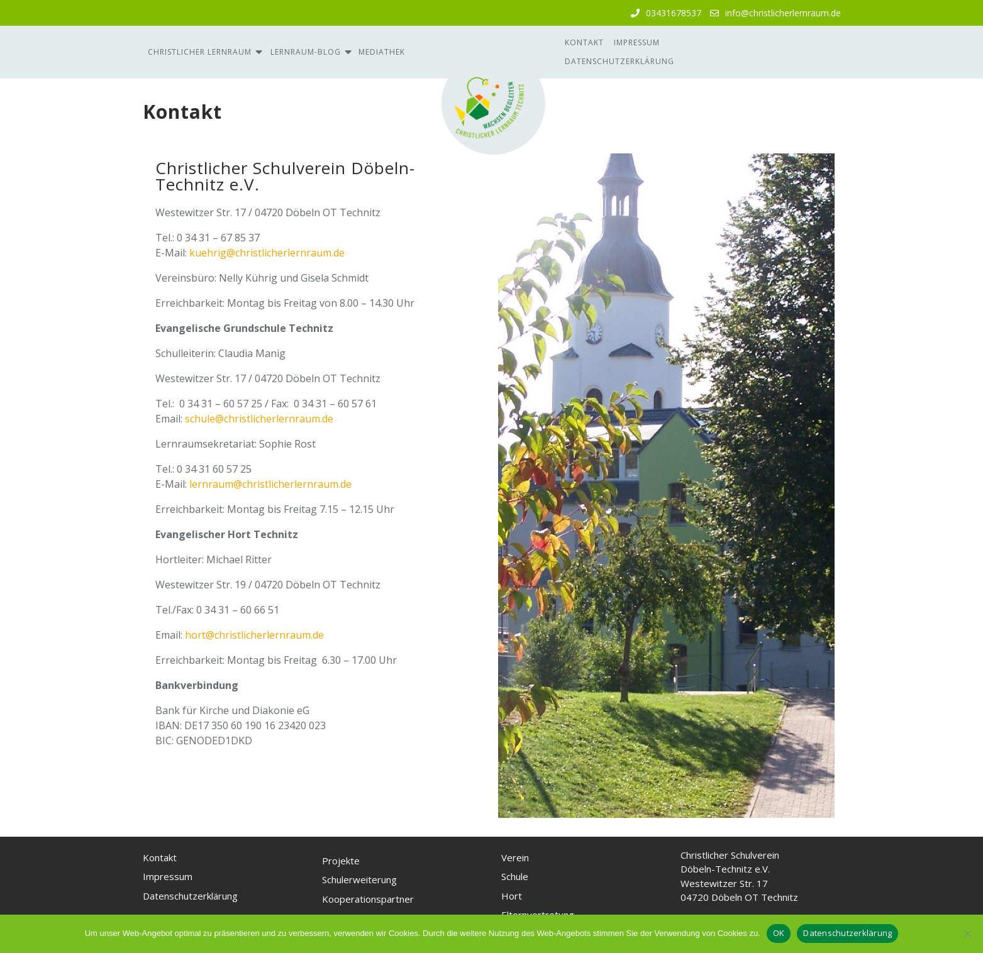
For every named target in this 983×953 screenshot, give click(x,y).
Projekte (341, 860)
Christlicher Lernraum (200, 52)
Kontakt (584, 42)
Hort (511, 896)
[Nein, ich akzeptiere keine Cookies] (967, 933)
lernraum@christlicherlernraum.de (270, 484)
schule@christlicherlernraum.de (259, 419)
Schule (514, 876)
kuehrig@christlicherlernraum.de (267, 253)
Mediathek (381, 52)
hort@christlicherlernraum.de (254, 635)
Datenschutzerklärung (619, 61)
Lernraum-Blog (305, 52)
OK (779, 933)
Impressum (637, 42)
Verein (515, 857)
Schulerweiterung (359, 879)
